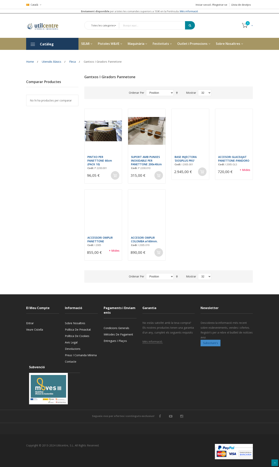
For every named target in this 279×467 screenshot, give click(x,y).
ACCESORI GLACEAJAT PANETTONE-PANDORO (233, 158)
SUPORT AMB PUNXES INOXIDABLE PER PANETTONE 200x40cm (146, 160)
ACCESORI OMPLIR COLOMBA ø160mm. (144, 239)
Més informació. (152, 341)
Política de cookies (77, 336)
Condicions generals (116, 328)
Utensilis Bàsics (51, 61)
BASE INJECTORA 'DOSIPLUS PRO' (186, 158)
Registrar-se (220, 4)
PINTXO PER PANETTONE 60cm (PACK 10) (99, 160)
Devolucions (72, 349)
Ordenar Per (136, 92)
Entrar (30, 323)
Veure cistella (34, 329)
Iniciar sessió (203, 4)
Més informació (188, 11)
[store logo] (45, 25)
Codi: (90, 168)
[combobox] (155, 26)
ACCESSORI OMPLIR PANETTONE (100, 239)
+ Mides (245, 170)
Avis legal (71, 342)
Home (30, 61)
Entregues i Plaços (115, 341)
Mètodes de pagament (118, 334)
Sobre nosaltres (75, 323)
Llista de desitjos (241, 4)
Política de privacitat (78, 329)
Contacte (70, 361)
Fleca (72, 61)
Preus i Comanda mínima (81, 355)
